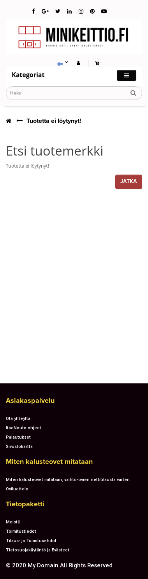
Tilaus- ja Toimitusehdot (31, 540)
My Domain (43, 565)
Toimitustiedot (21, 531)
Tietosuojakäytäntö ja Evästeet (37, 550)
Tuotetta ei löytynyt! (53, 121)
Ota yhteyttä (18, 418)
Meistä (13, 522)
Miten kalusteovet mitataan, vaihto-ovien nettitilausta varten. (68, 479)
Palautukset (18, 437)
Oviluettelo (17, 489)
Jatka (128, 181)
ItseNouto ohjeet (23, 427)
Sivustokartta (19, 446)
